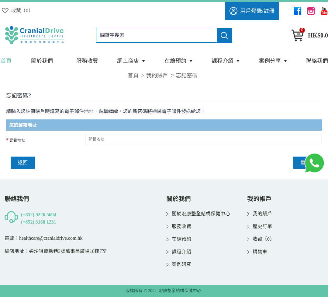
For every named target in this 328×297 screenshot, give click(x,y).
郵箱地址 (17, 140)
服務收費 (178, 226)
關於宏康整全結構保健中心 (198, 214)
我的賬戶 (157, 75)
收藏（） (260, 239)
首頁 (133, 75)
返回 (23, 162)
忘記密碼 (187, 75)
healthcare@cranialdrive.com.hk (50, 238)
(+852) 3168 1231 (38, 222)
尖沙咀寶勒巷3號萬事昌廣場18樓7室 (68, 251)
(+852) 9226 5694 (38, 214)
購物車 (257, 252)
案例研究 (178, 264)
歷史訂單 (259, 226)
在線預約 (178, 239)
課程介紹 (178, 252)
